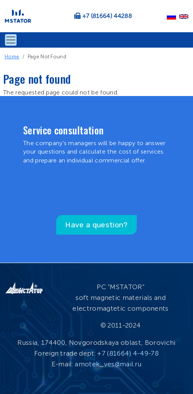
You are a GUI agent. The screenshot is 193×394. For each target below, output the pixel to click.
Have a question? (96, 224)
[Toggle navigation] (11, 40)
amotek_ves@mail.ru (108, 364)
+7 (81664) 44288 (107, 16)
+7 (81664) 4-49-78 (128, 353)
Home (12, 57)
